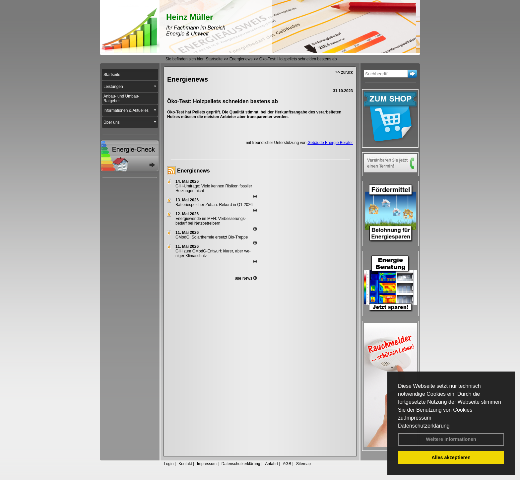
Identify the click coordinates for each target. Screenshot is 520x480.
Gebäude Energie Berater (330, 142)
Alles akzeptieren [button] (451, 457)
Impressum (418, 418)
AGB (287, 463)
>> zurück (344, 72)
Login (168, 463)
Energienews (193, 170)
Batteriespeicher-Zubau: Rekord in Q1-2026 (214, 204)
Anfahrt (271, 463)
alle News (246, 278)
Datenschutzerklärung (424, 426)
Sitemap (303, 463)
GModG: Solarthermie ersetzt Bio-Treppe (211, 237)
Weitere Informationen (451, 439)
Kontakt (185, 463)
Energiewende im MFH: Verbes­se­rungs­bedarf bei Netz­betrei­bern (210, 221)
